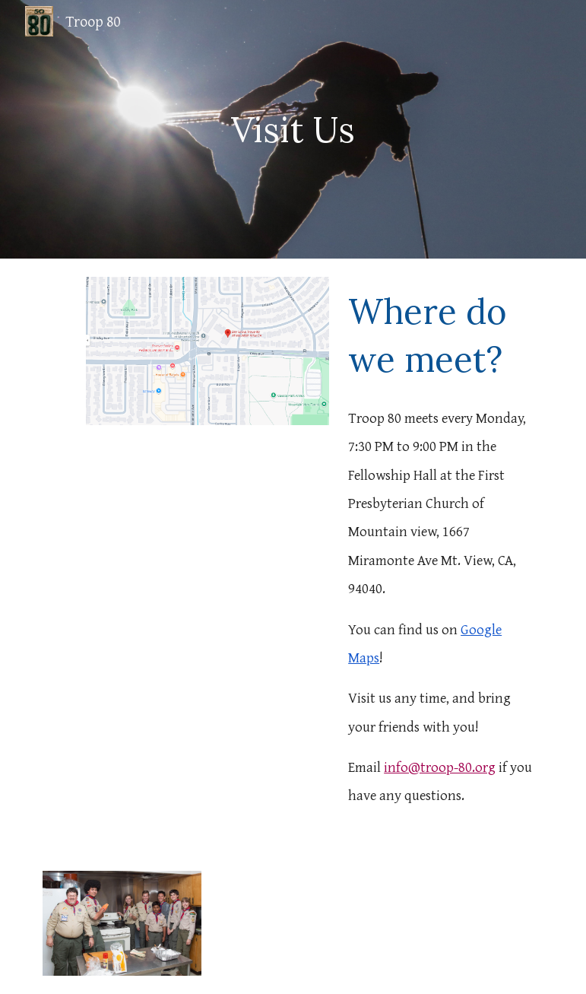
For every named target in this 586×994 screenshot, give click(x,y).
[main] (293, 130)
